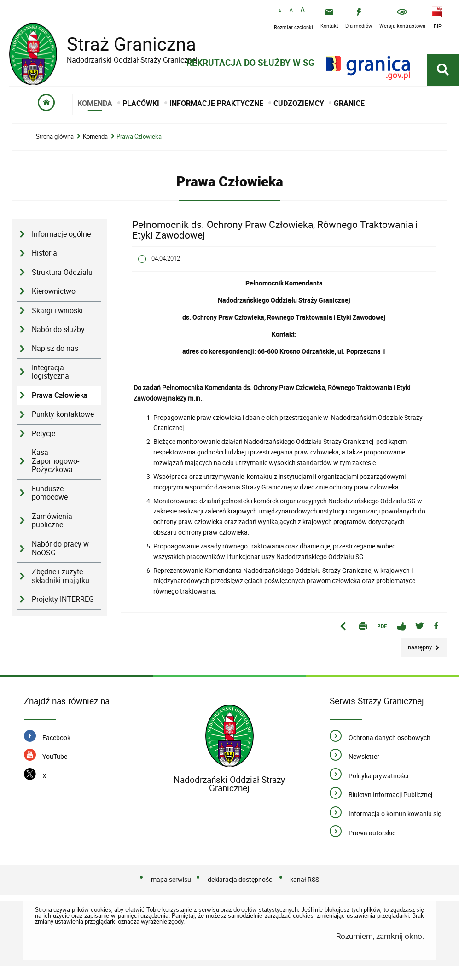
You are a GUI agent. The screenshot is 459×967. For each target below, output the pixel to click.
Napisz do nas (55, 350)
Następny (417, 645)
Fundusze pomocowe (50, 494)
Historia (44, 254)
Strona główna (55, 138)
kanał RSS (304, 880)
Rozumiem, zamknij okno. (380, 937)
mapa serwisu (171, 880)
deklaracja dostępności (240, 880)
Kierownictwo (54, 292)
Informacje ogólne (61, 235)
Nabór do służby (58, 331)
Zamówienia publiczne (52, 522)
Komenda (95, 138)
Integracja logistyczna (50, 373)
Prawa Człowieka (139, 138)
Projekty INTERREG (63, 601)
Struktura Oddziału (62, 273)
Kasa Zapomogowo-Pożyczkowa (55, 462)
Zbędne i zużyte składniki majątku (60, 577)
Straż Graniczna (124, 44)
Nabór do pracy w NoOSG (60, 550)
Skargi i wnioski (57, 311)
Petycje (43, 434)
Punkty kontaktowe (63, 415)
